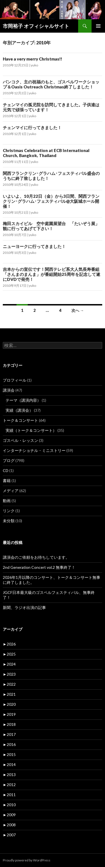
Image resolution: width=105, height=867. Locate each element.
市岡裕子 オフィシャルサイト (36, 26)
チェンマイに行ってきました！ (32, 127)
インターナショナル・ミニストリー (34, 450)
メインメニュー (98, 26)
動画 (7, 500)
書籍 (7, 480)
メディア (10, 490)
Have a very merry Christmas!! (32, 58)
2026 (9, 644)
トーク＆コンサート (20, 420)
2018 (9, 724)
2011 (9, 794)
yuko (34, 65)
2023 (9, 674)
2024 (9, 664)
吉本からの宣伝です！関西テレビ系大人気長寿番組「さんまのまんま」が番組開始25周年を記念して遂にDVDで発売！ (51, 274)
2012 (9, 784)
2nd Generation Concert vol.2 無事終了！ (39, 567)
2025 (9, 654)
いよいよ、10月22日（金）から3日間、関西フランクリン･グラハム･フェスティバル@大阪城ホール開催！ (51, 201)
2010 (9, 804)
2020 (9, 704)
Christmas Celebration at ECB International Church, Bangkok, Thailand (46, 153)
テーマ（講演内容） (23, 400)
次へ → (77, 310)
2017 (9, 734)
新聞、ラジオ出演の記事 (26, 607)
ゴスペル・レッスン (20, 440)
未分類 (9, 520)
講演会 (9, 390)
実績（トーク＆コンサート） (31, 430)
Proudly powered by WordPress (26, 860)
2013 (9, 774)
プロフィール (14, 380)
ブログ (9, 460)
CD (5, 470)
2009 (9, 814)
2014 (9, 764)
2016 (9, 744)
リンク (9, 510)
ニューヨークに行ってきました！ (34, 246)
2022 (9, 684)
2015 (9, 754)
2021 (9, 694)
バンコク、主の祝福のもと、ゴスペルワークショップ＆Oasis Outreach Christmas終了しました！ (51, 84)
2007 (9, 834)
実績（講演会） (19, 410)
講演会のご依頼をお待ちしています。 (36, 557)
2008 (9, 824)
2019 (9, 714)
